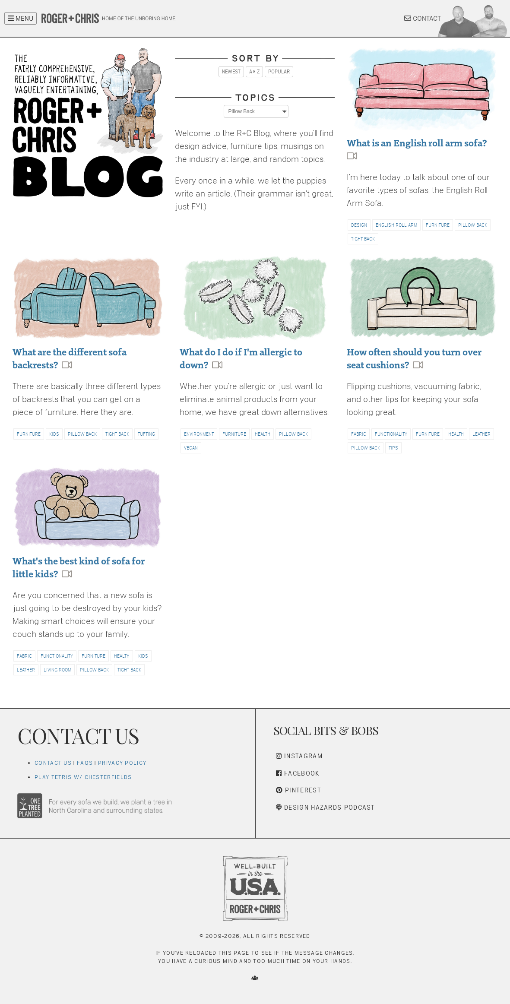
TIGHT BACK (363, 238)
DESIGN (359, 225)
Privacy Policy (122, 763)
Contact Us (53, 763)
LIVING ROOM (57, 669)
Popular (279, 72)
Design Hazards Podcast (325, 807)
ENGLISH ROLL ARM (396, 225)
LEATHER (481, 434)
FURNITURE (438, 225)
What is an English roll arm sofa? (417, 142)
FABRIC (358, 434)
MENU (20, 18)
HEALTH (262, 434)
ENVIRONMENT (199, 434)
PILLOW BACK (472, 225)
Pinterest (298, 790)
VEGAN (191, 447)
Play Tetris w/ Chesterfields (83, 777)
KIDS (54, 434)
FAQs (85, 763)
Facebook (298, 773)
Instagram (299, 756)
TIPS (393, 447)
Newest (231, 72)
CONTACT (422, 18)
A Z (254, 72)
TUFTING (146, 434)
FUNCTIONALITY (391, 434)
